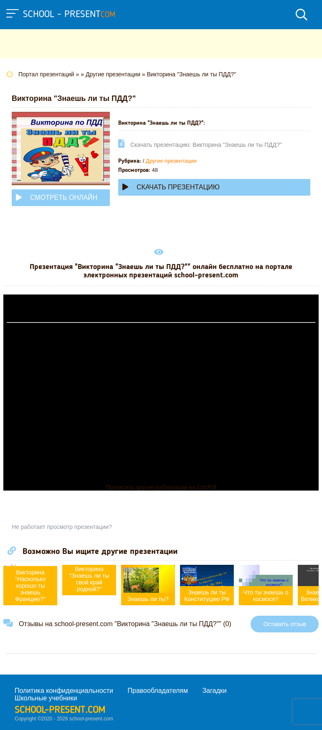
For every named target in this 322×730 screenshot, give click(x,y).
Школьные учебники (46, 698)
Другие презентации (171, 161)
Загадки (214, 690)
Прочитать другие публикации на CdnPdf (161, 487)
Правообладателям (158, 690)
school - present (69, 15)
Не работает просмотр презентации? (62, 527)
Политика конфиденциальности (64, 690)
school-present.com (60, 710)
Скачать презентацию (171, 187)
